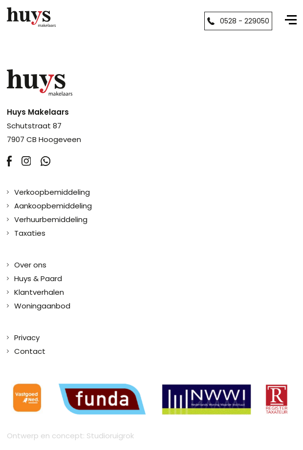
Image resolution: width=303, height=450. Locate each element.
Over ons (30, 265)
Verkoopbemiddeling (52, 192)
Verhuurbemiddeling (50, 219)
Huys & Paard (38, 278)
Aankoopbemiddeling (53, 206)
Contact (29, 351)
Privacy (27, 337)
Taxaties (29, 233)
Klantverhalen (39, 292)
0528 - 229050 (238, 21)
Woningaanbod (42, 306)
